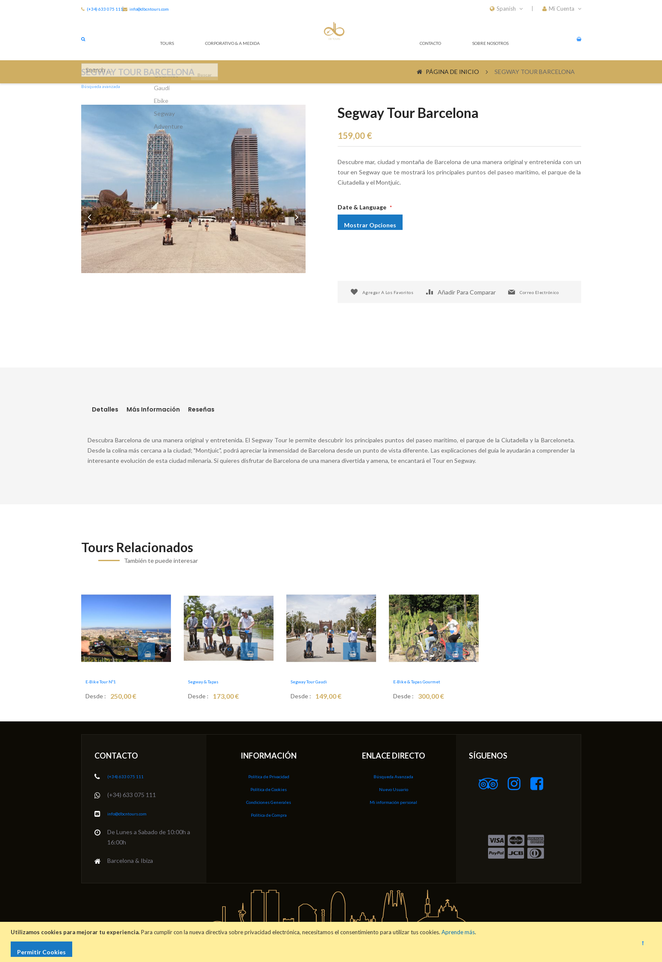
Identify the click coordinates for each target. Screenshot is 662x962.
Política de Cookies (268, 787)
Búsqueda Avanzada (393, 775)
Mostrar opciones (379, 222)
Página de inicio (452, 71)
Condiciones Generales (269, 800)
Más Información (170, 410)
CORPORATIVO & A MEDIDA (240, 38)
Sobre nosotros (481, 38)
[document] (332, 942)
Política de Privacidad (269, 775)
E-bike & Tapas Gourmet (423, 681)
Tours (164, 38)
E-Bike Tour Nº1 (110, 681)
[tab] (112, 410)
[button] (561, 8)
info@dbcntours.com (185, 8)
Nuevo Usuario (393, 787)
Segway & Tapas (214, 681)
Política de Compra (269, 812)
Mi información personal (393, 800)
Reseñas (237, 410)
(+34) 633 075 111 (108, 8)
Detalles (104, 410)
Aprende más (460, 932)
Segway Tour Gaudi (321, 681)
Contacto (410, 38)
